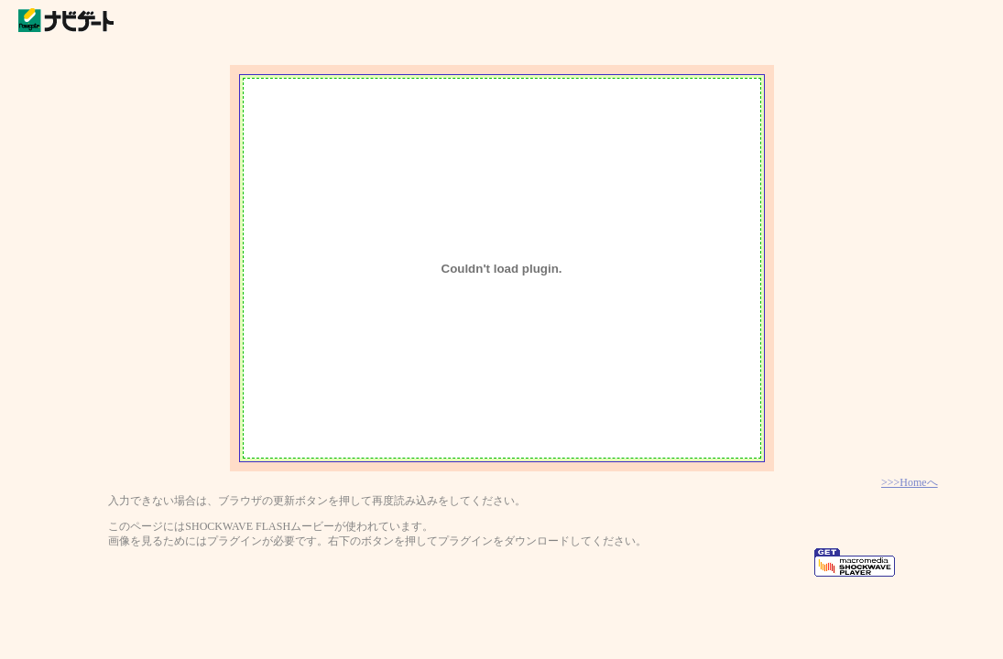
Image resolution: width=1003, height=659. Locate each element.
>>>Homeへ (909, 482)
